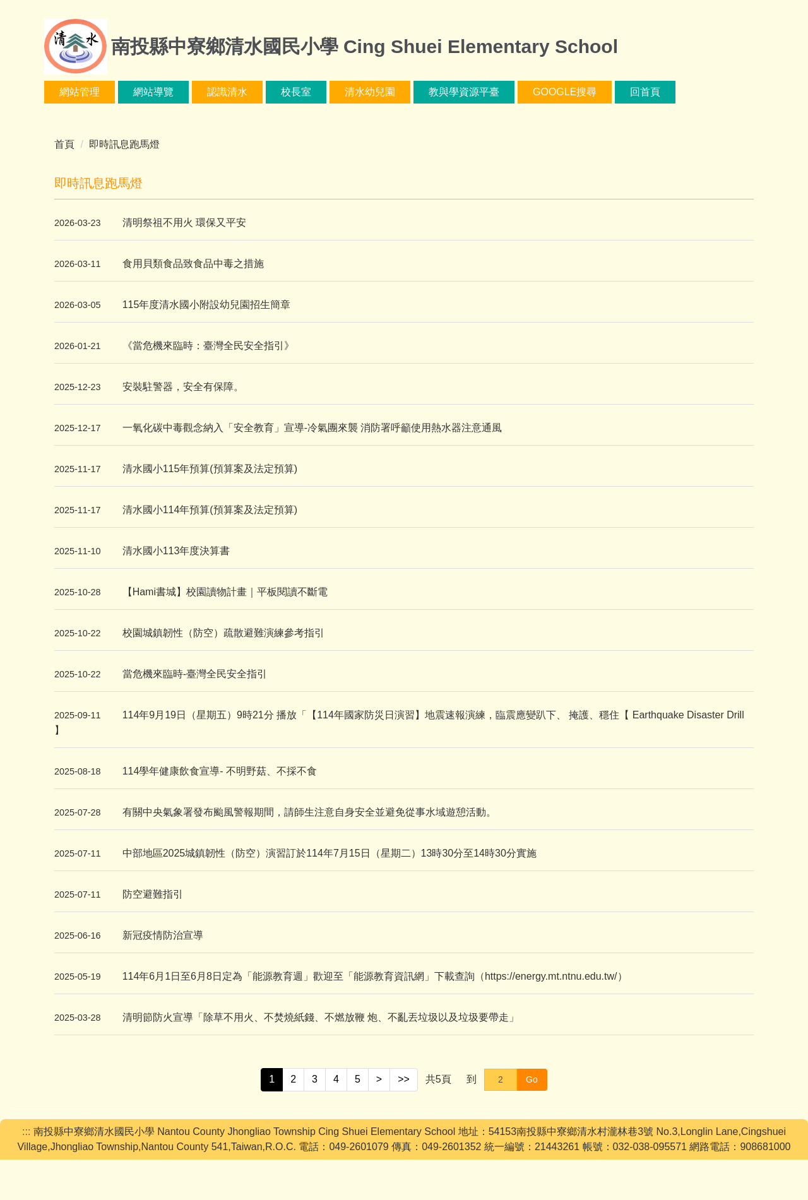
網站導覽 (195, 91)
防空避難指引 (152, 894)
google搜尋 (606, 91)
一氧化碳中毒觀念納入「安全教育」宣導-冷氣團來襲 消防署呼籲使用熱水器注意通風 (312, 427)
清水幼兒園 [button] (411, 91)
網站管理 (121, 91)
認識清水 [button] (269, 91)
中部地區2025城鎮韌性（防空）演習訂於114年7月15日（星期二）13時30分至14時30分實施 (329, 853)
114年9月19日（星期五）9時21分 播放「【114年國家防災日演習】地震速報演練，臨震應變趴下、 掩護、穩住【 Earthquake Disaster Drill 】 (399, 722)
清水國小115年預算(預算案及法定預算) (209, 468)
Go (532, 1079)
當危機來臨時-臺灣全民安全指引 (194, 673)
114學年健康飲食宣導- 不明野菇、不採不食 (219, 771)
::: (63, 91)
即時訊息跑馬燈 (124, 144)
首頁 (64, 144)
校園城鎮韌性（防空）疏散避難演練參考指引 (223, 632)
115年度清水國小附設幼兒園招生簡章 (206, 304)
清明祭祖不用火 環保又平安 (184, 222)
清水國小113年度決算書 (176, 550)
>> (404, 1079)
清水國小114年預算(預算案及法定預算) (209, 509)
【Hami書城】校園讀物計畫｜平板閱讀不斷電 (225, 591)
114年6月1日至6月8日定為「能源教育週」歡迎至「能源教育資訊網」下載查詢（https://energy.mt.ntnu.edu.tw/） (374, 976)
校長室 (338, 91)
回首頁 (687, 91)
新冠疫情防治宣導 (162, 935)
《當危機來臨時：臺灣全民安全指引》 (208, 345)
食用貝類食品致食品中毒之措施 (193, 263)
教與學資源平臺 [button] (505, 91)
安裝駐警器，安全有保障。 (183, 386)
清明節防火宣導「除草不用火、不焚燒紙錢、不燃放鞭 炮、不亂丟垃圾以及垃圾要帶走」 (320, 1017)
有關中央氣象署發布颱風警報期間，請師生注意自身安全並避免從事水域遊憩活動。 (309, 812)
